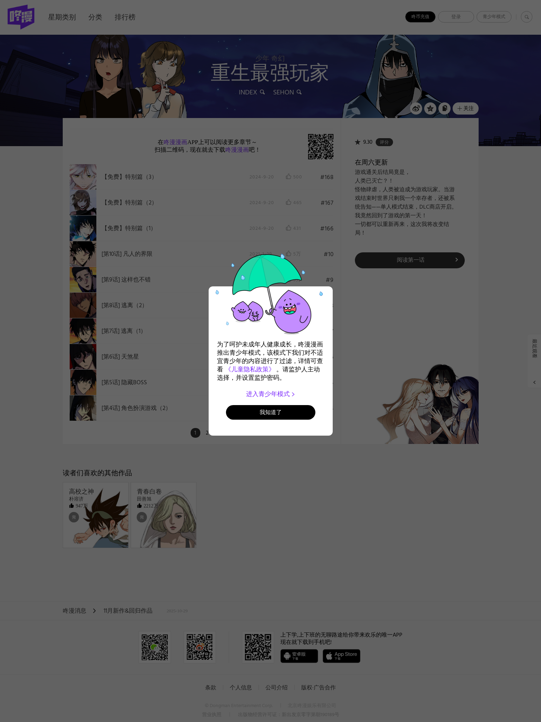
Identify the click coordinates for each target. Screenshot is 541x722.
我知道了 (271, 412)
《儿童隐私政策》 (250, 369)
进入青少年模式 (270, 394)
